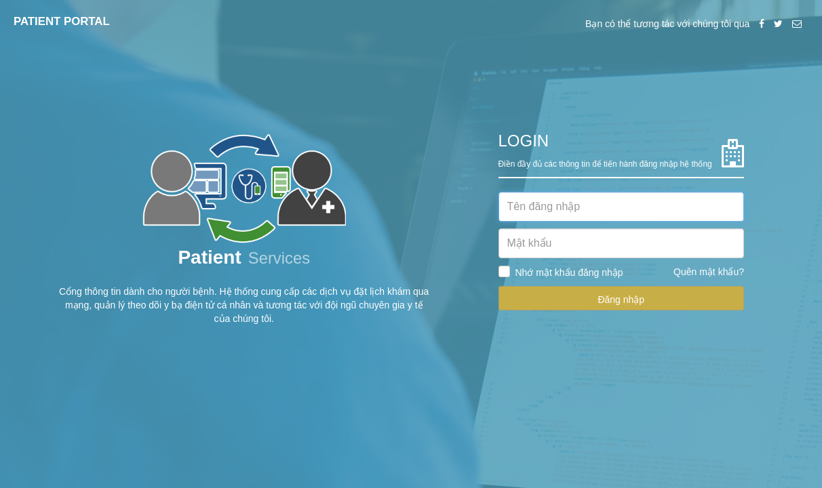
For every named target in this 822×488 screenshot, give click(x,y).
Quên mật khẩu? (708, 271)
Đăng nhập (621, 299)
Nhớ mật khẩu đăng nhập (569, 272)
